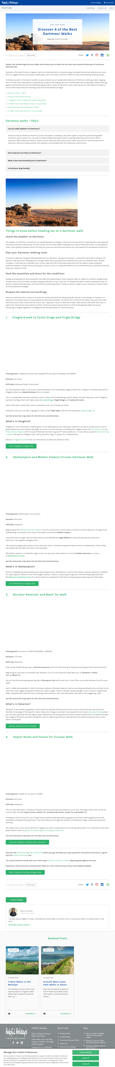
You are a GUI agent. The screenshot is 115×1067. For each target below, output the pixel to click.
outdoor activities (20, 855)
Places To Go (102, 8)
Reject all (85, 1058)
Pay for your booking (68, 1046)
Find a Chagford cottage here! (21, 446)
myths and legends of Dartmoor (30, 852)
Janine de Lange (16, 55)
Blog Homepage (7, 8)
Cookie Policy (65, 1036)
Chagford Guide (19, 439)
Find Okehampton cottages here (22, 583)
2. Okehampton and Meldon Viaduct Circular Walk (27, 103)
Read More (30, 1013)
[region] (57, 1058)
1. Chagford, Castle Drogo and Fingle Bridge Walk (27, 100)
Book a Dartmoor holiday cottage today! (25, 872)
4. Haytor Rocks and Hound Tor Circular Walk (25, 111)
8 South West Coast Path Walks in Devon (56, 982)
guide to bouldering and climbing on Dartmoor (44, 830)
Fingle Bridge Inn (88, 410)
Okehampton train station (30, 530)
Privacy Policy (65, 1033)
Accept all (85, 1064)
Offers (111, 8)
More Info (63, 1043)
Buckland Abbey (96, 712)
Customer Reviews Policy (69, 1040)
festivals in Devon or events (58, 860)
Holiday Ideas (90, 8)
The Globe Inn (96, 429)
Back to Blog (17, 899)
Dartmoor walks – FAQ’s (17, 93)
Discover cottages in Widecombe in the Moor (27, 842)
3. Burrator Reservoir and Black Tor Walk (23, 107)
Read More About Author (19, 924)
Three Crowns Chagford (15, 432)
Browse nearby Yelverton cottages (22, 726)
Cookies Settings (86, 1052)
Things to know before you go (19, 96)
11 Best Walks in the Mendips (19, 982)
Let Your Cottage (96, 2)
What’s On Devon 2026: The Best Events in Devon (95, 1041)
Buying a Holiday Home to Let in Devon (95, 1046)
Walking (32, 55)
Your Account (109, 2)
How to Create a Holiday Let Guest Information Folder (95, 1035)
